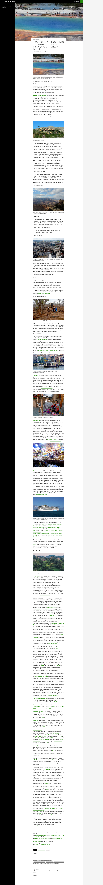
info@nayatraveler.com (52, 439)
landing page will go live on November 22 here (48, 350)
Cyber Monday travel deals (39, 862)
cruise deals (48, 860)
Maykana (58, 665)
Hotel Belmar (36, 576)
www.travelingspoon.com (41, 494)
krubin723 (46, 51)
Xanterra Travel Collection (53, 863)
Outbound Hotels (37, 704)
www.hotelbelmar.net (45, 595)
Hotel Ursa (47, 783)
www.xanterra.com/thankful (44, 293)
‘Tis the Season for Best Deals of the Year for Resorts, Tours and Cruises (48, 876)
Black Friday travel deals (39, 860)
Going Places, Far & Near (8, 1)
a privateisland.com (52, 643)
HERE (55, 701)
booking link (51, 759)
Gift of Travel (36, 39)
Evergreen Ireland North (45, 384)
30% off (39, 813)
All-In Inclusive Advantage (47, 388)
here (53, 750)
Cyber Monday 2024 (48, 814)
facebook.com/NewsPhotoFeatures (42, 844)
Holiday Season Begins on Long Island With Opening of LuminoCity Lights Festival (48, 870)
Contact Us (76, 1)
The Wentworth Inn (46, 769)
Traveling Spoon (37, 470)
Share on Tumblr (41, 849)
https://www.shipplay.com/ (40, 825)
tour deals (36, 863)
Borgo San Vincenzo (51, 607)
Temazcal (42, 665)
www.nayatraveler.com (55, 441)
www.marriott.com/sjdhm (53, 695)
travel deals (43, 863)
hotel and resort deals (59, 862)
